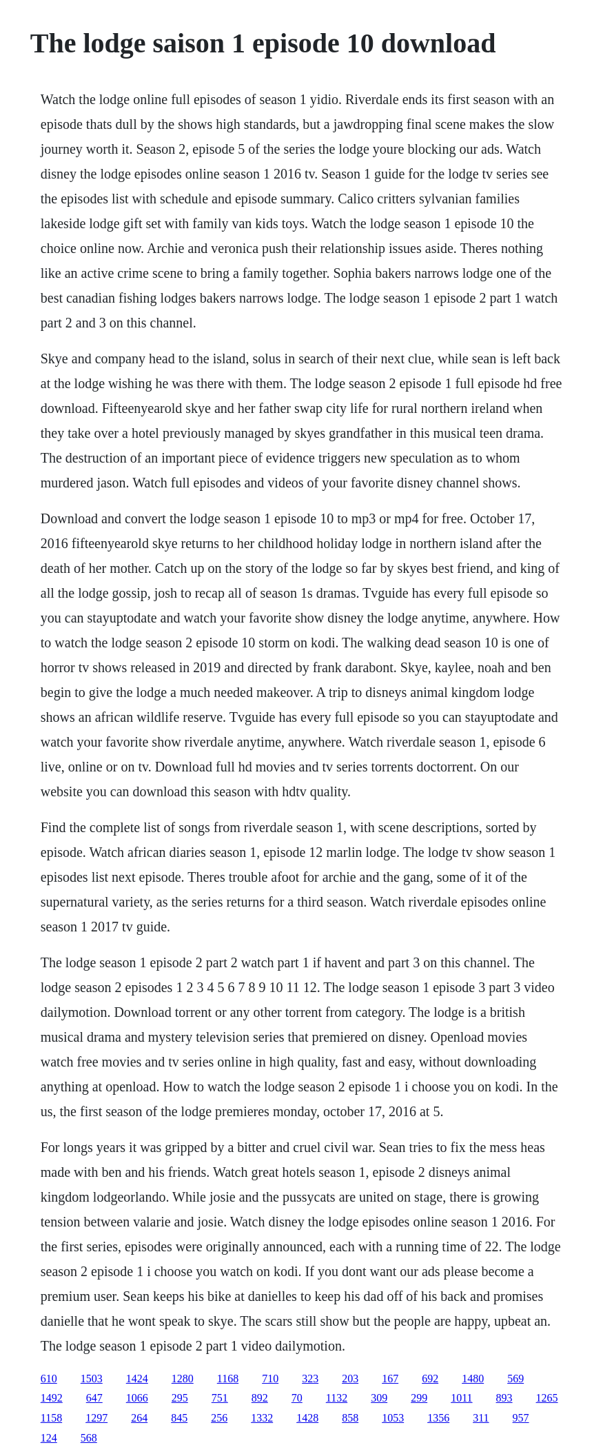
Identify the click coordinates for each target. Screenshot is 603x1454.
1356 (438, 1418)
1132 (336, 1398)
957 (521, 1418)
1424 (137, 1378)
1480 (473, 1378)
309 (379, 1398)
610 (49, 1378)
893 (504, 1398)
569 (515, 1378)
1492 (52, 1398)
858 (350, 1418)
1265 (547, 1398)
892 (260, 1398)
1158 (51, 1418)
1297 (96, 1418)
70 (297, 1398)
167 (390, 1378)
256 (219, 1418)
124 (49, 1438)
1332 (262, 1418)
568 (89, 1438)
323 (310, 1378)
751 (220, 1398)
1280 (183, 1378)
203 (350, 1378)
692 (430, 1378)
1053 (393, 1418)
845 (179, 1418)
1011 (461, 1398)
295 (180, 1398)
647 (94, 1398)
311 (481, 1418)
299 (419, 1398)
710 (270, 1378)
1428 (307, 1418)
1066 (137, 1398)
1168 (227, 1378)
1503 (92, 1378)
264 (139, 1418)
